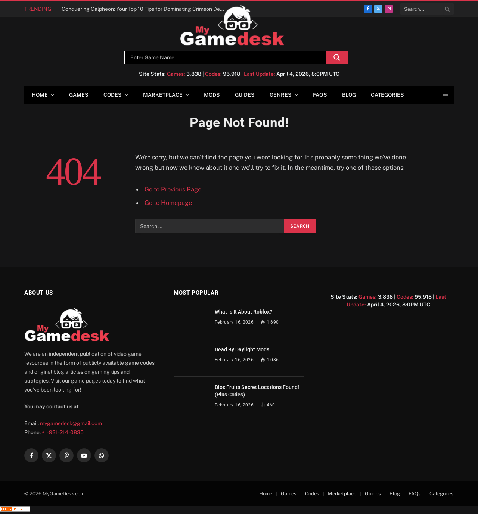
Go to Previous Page (173, 189)
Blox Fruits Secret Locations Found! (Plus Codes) (257, 391)
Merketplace (342, 493)
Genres (281, 95)
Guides (245, 95)
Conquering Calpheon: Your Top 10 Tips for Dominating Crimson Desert (145, 9)
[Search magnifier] (337, 57)
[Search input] (227, 57)
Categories (387, 95)
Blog (349, 95)
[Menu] (445, 95)
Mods (212, 95)
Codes (112, 95)
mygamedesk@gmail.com (71, 423)
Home (40, 95)
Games (79, 95)
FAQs (320, 95)
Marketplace (163, 95)
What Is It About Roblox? (243, 312)
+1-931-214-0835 (63, 432)
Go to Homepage (168, 202)
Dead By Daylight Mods (242, 349)
